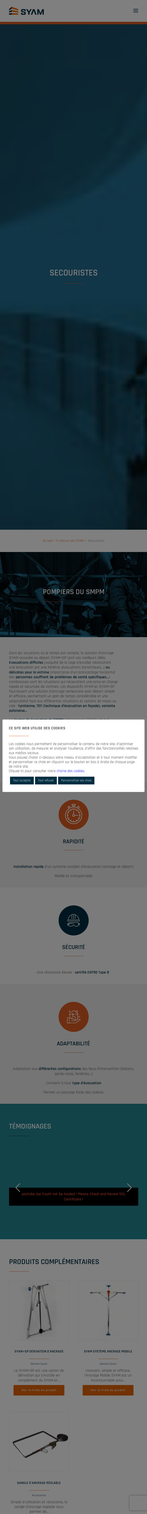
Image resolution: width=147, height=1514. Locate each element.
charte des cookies (70, 771)
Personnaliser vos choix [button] (76, 780)
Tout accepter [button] (22, 780)
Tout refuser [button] (46, 780)
